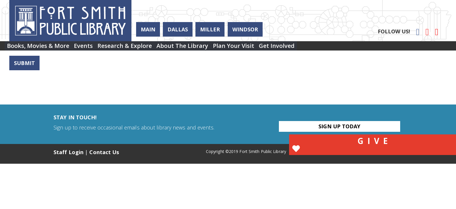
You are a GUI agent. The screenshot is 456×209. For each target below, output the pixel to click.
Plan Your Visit (265, 48)
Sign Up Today (339, 126)
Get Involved (315, 48)
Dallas (178, 29)
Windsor (245, 29)
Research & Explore (142, 48)
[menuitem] (42, 48)
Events (93, 48)
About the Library (207, 48)
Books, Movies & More (41, 48)
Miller (210, 29)
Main (148, 29)
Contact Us (104, 152)
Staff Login (68, 152)
